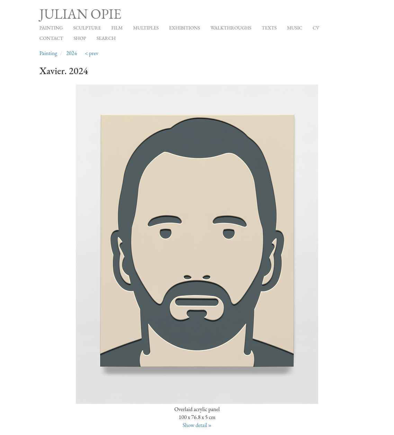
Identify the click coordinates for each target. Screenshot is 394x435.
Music (294, 28)
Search (106, 38)
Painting (51, 28)
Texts (269, 28)
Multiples (146, 28)
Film (117, 28)
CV (316, 28)
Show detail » (197, 425)
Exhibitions (184, 28)
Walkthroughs (231, 28)
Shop (80, 38)
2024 (71, 53)
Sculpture (87, 28)
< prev (91, 53)
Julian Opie (80, 14)
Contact (51, 38)
